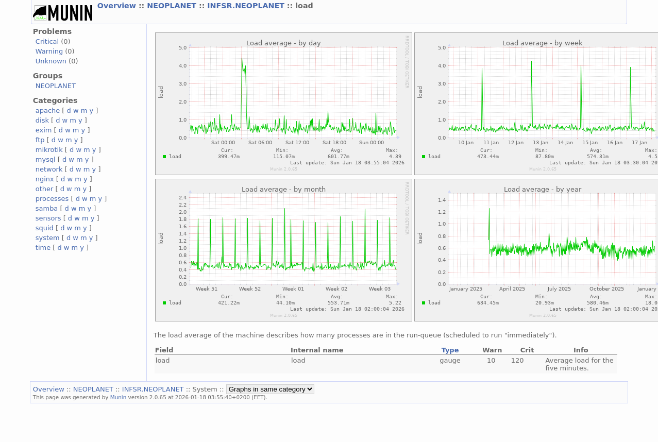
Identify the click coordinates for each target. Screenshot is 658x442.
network (49, 169)
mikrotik (49, 150)
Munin (118, 397)
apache (48, 110)
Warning (49, 51)
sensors (48, 218)
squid (45, 228)
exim (44, 130)
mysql (46, 159)
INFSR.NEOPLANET (247, 6)
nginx (45, 179)
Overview (118, 6)
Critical (47, 41)
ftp (40, 140)
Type (450, 350)
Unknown (51, 61)
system (48, 238)
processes (52, 198)
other (45, 189)
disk (42, 120)
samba (47, 208)
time (43, 247)
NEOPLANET (173, 6)
